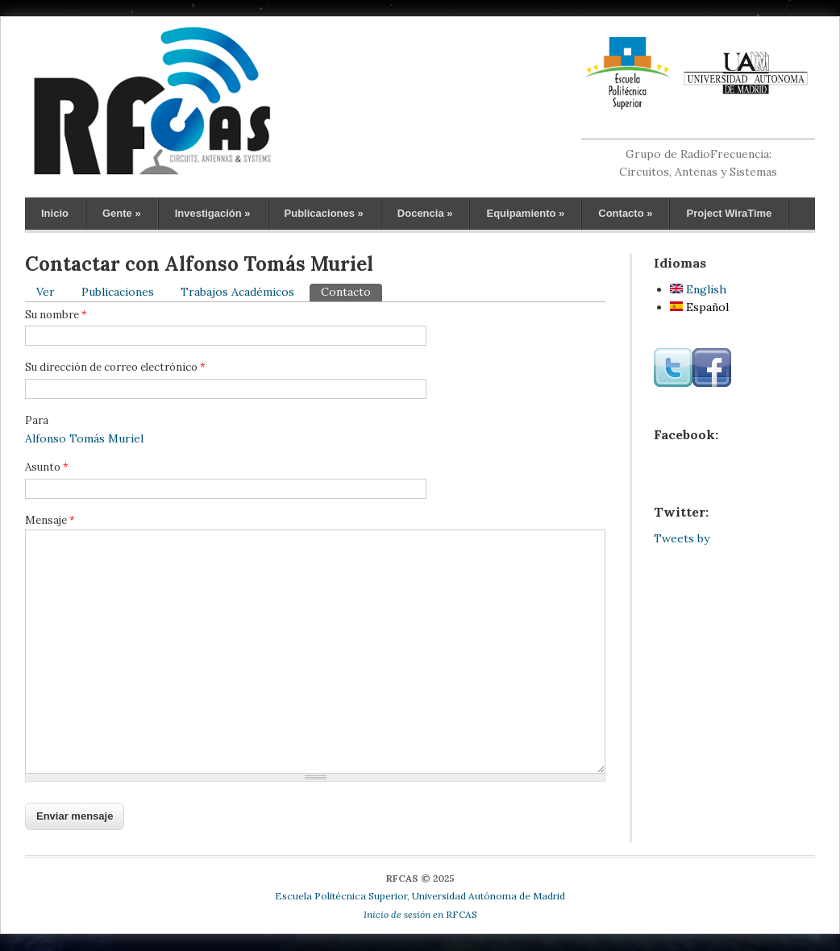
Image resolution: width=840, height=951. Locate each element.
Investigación (213, 213)
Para (36, 420)
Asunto (47, 467)
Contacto (625, 213)
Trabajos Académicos (237, 291)
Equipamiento (525, 213)
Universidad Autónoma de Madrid (488, 896)
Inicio (55, 213)
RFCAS (420, 914)
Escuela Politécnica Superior (341, 896)
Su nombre (56, 315)
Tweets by (681, 538)
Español (699, 307)
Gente (121, 213)
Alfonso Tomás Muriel (84, 438)
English (698, 289)
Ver (45, 291)
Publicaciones (324, 213)
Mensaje (50, 520)
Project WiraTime (728, 213)
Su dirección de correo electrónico (115, 367)
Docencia (425, 213)
